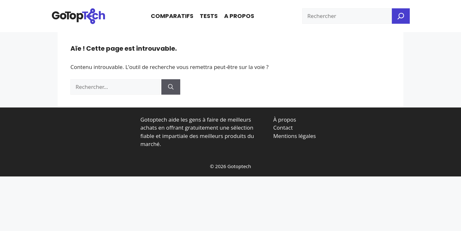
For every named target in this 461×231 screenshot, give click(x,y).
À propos (284, 119)
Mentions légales (294, 136)
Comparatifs (172, 16)
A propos (239, 16)
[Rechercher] (170, 87)
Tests (209, 16)
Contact (283, 127)
